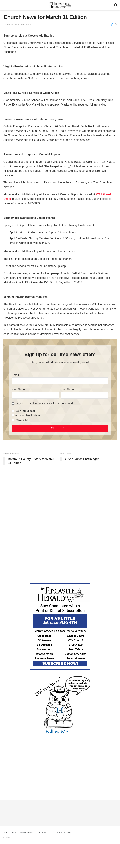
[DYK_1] (60, 705)
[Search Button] (115, 5)
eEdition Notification (27, 415)
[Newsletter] (13, 420)
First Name (18, 389)
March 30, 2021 (11, 24)
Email (15, 375)
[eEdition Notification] (13, 415)
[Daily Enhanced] (13, 411)
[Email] (60, 380)
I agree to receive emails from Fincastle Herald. (44, 403)
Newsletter (22, 419)
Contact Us (44, 832)
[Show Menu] (4, 5)
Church (27, 24)
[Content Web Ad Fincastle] (60, 626)
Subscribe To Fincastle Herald (18, 832)
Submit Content (64, 832)
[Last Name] (84, 395)
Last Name (67, 389)
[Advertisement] (60, 500)
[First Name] (35, 395)
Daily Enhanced (25, 410)
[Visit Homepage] (60, 5)
